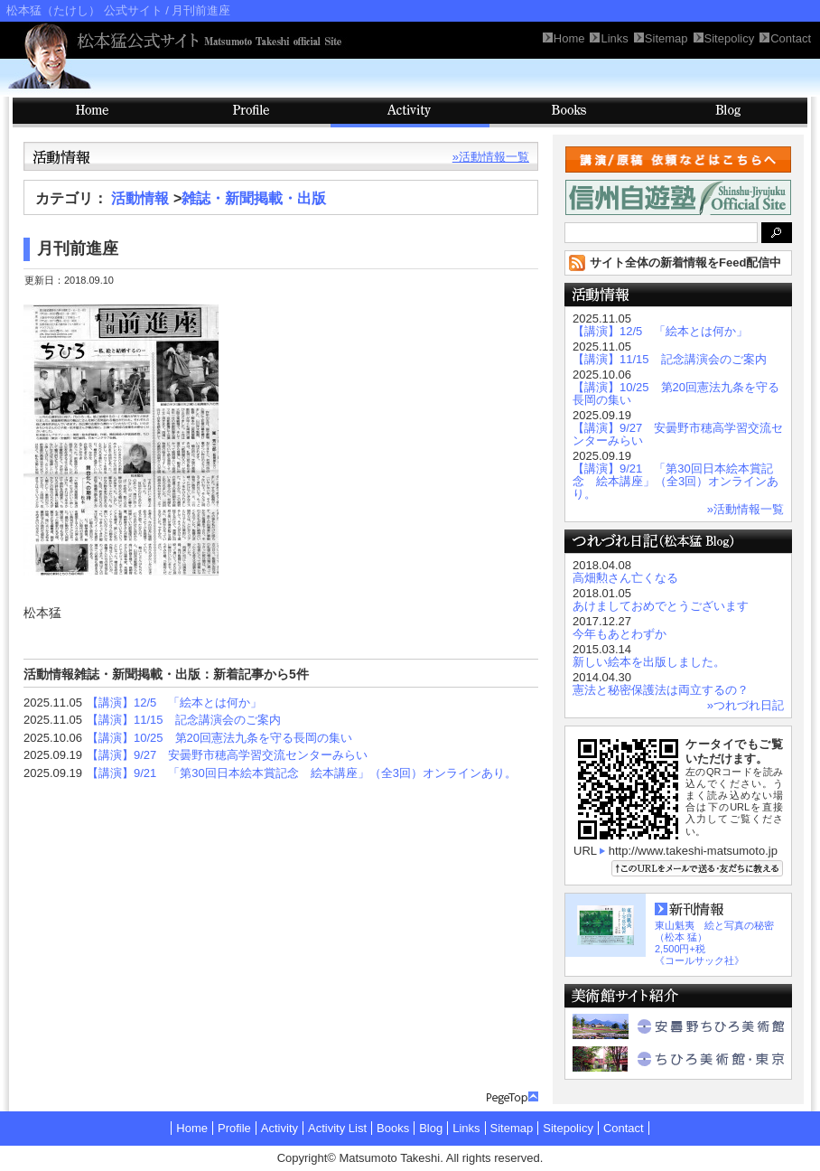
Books (568, 112)
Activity (410, 112)
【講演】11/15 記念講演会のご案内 (184, 719)
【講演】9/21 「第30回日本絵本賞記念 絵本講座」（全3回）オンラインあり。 (302, 773)
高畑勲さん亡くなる (625, 578)
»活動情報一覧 (490, 157)
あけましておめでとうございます (661, 606)
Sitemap (512, 1128)
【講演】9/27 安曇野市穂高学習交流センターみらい (227, 755)
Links (466, 1128)
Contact (623, 1128)
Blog (727, 112)
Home (192, 1128)
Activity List (337, 1128)
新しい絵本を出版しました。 (649, 662)
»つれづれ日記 (745, 705)
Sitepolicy (568, 1128)
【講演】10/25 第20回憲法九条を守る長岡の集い (219, 738)
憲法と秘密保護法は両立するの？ (661, 690)
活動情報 (140, 198)
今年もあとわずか (619, 634)
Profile (251, 112)
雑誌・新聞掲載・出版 (254, 198)
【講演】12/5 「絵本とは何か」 (174, 702)
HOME (92, 112)
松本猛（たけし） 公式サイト (84, 10)
